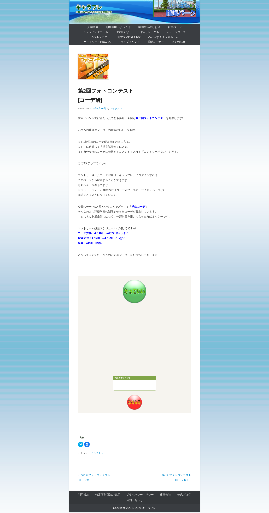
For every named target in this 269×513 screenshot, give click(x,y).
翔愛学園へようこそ (118, 27)
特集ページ (175, 27)
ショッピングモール (95, 32)
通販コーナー (156, 41)
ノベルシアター (100, 37)
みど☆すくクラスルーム (163, 37)
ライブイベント (130, 41)
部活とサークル (149, 32)
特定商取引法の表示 (107, 494)
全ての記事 (178, 41)
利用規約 (83, 494)
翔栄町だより (124, 32)
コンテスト (97, 453)
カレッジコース (176, 32)
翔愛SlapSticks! (129, 37)
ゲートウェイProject (98, 41)
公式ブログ (184, 494)
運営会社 (165, 494)
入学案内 (92, 27)
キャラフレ (89, 7)
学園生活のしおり (149, 27)
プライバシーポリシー (140, 494)
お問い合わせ (134, 500)
